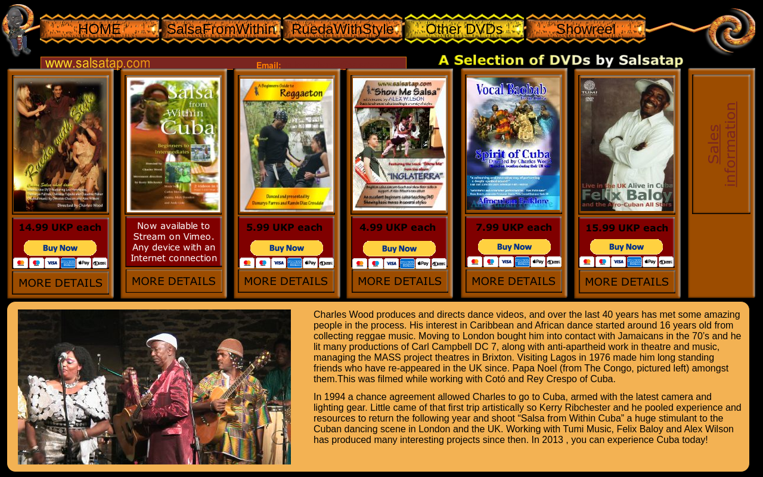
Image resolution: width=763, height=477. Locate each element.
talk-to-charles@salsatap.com (341, 65)
